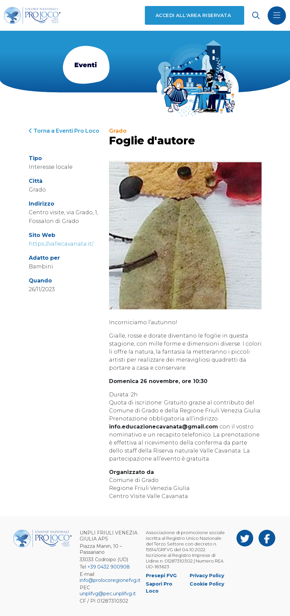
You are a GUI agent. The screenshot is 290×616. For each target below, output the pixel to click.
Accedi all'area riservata (193, 15)
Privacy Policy (207, 576)
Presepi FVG (161, 576)
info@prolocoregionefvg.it (110, 580)
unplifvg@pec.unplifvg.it (108, 594)
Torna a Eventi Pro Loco (64, 131)
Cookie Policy (207, 584)
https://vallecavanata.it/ (61, 244)
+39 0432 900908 (108, 567)
